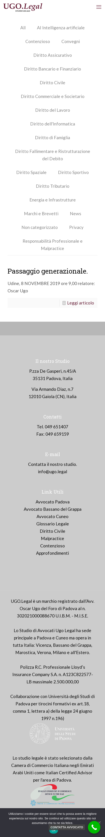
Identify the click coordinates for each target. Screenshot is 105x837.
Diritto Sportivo (73, 172)
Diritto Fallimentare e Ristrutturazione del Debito (52, 155)
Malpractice (52, 538)
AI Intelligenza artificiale (61, 27)
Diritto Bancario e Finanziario (52, 68)
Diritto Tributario (52, 186)
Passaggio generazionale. (48, 270)
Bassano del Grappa (72, 645)
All (23, 27)
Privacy (76, 227)
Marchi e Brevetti (41, 213)
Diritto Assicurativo (52, 55)
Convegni (70, 41)
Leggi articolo (80, 302)
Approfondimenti (52, 553)
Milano (59, 652)
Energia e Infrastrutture (52, 199)
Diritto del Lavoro (52, 110)
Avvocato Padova (53, 501)
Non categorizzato (39, 227)
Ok (53, 830)
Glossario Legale (52, 523)
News (75, 213)
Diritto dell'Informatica (52, 123)
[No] (99, 822)
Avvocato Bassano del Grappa (52, 509)
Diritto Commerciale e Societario (52, 96)
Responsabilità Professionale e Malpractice (53, 244)
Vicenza (43, 645)
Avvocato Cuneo (52, 516)
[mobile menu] (99, 7)
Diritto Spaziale (31, 172)
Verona (44, 652)
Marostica (25, 652)
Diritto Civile (52, 82)
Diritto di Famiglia (52, 137)
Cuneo (62, 637)
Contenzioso (37, 41)
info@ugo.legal (52, 471)
